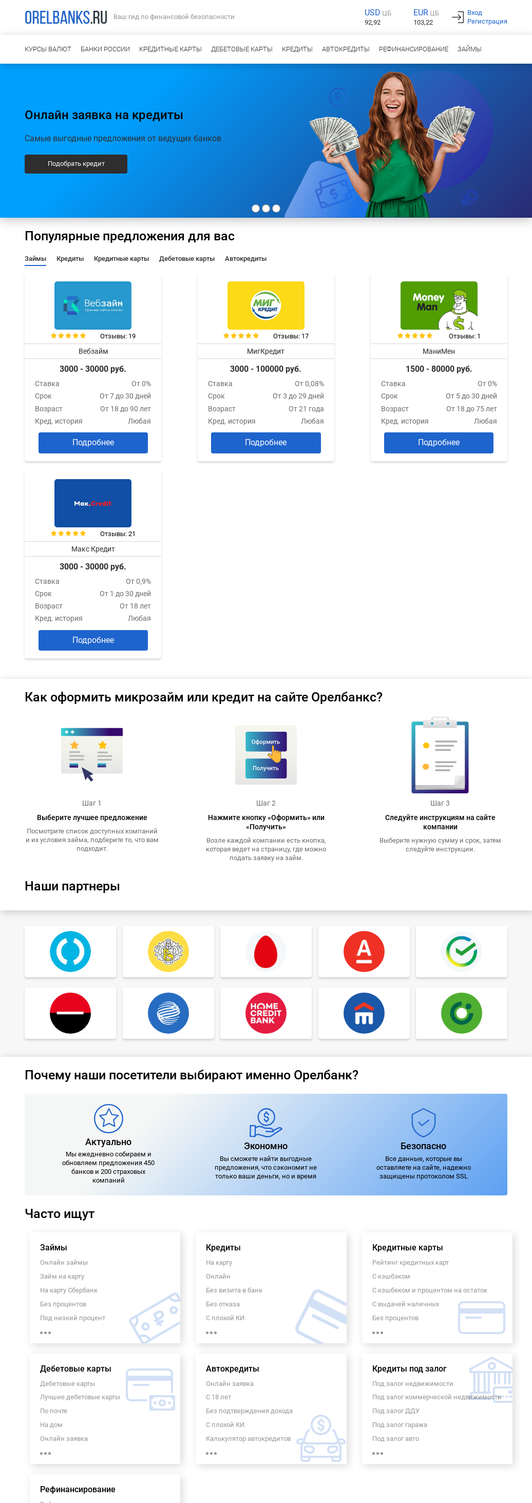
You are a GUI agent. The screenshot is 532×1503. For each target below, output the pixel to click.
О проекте (34, 1458)
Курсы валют (48, 49)
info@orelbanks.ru (487, 1438)
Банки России (105, 49)
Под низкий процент (72, 1113)
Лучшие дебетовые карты (80, 1193)
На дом (51, 1220)
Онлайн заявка (64, 1234)
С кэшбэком (391, 1072)
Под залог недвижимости (412, 1179)
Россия (30, 1489)
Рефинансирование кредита (84, 1300)
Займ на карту (62, 1072)
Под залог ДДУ (396, 1207)
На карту (219, 1058)
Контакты (137, 1458)
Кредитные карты (170, 49)
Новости (406, 1458)
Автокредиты (346, 49)
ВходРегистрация (487, 17)
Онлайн (218, 1072)
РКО (104, 1469)
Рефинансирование (413, 49)
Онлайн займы (64, 1058)
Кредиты (297, 49)
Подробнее (80, 436)
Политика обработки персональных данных (223, 1458)
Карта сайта (196, 1469)
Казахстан (94, 1489)
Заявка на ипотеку (144, 1469)
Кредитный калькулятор (55, 1469)
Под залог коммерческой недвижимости (437, 1193)
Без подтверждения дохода (249, 1207)
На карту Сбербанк (69, 1086)
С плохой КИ (225, 1113)
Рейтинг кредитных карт (410, 1058)
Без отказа (223, 1100)
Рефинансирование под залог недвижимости (87, 1332)
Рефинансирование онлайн (83, 1314)
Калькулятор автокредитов (248, 1234)
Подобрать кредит (76, 163)
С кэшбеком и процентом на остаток (429, 1086)
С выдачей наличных (405, 1100)
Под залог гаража (399, 1220)
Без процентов (63, 1100)
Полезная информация (459, 1458)
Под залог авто (395, 1234)
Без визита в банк (234, 1086)
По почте (53, 1207)
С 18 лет (218, 1193)
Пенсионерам (62, 1350)
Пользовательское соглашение (341, 1458)
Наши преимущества (86, 1458)
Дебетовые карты (242, 49)
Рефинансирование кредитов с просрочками (89, 1368)
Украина (59, 1489)
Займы (470, 49)
